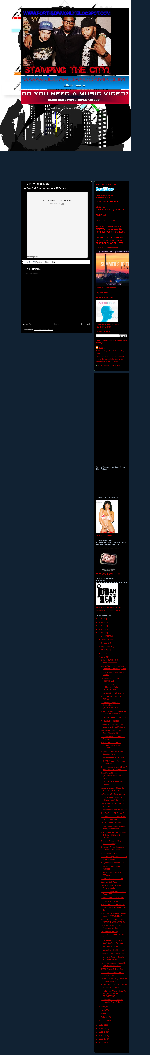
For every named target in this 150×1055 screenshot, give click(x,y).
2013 (101, 1025)
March (104, 1014)
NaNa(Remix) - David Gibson (113, 794)
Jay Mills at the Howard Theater (114, 810)
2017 (101, 622)
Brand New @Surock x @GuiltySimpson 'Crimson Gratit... (113, 775)
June (103, 657)
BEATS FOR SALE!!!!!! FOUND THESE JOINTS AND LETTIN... (114, 835)
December (105, 636)
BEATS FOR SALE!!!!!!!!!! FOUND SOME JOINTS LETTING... (112, 745)
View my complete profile (109, 366)
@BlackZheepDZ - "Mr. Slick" (113, 757)
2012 (101, 1028)
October (104, 643)
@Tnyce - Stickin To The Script (113, 717)
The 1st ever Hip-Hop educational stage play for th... (112, 934)
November (105, 639)
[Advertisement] (56, 300)
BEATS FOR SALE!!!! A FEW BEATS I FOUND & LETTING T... (114, 907)
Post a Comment (32, 274)
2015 (101, 629)
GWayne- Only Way (109, 882)
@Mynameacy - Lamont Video (113, 863)
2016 (101, 626)
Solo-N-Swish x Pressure (111, 823)
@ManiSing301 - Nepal (110, 946)
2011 (101, 1032)
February (105, 1017)
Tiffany (101, 348)
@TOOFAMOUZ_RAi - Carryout (114, 969)
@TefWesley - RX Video (111, 901)
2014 (101, 633)
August (104, 650)
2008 (101, 1042)
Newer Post (27, 324)
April (103, 1010)
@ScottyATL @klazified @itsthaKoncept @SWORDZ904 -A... (110, 705)
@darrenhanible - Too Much (112, 953)
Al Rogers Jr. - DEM (109, 853)
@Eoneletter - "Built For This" (113, 950)
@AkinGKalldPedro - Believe (112, 898)
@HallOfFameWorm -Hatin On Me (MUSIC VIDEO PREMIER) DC (113, 993)
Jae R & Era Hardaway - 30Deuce (46, 188)
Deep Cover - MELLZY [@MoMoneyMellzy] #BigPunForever (110, 686)
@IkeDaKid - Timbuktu (110, 721)
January (104, 1021)
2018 (101, 619)
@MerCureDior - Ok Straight (112, 693)
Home (56, 324)
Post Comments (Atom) (43, 330)
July (103, 653)
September (106, 646)
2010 (101, 1036)
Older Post (85, 324)
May (103, 1007)
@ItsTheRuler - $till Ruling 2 (112, 813)
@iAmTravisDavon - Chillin (112, 879)
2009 (101, 1039)
